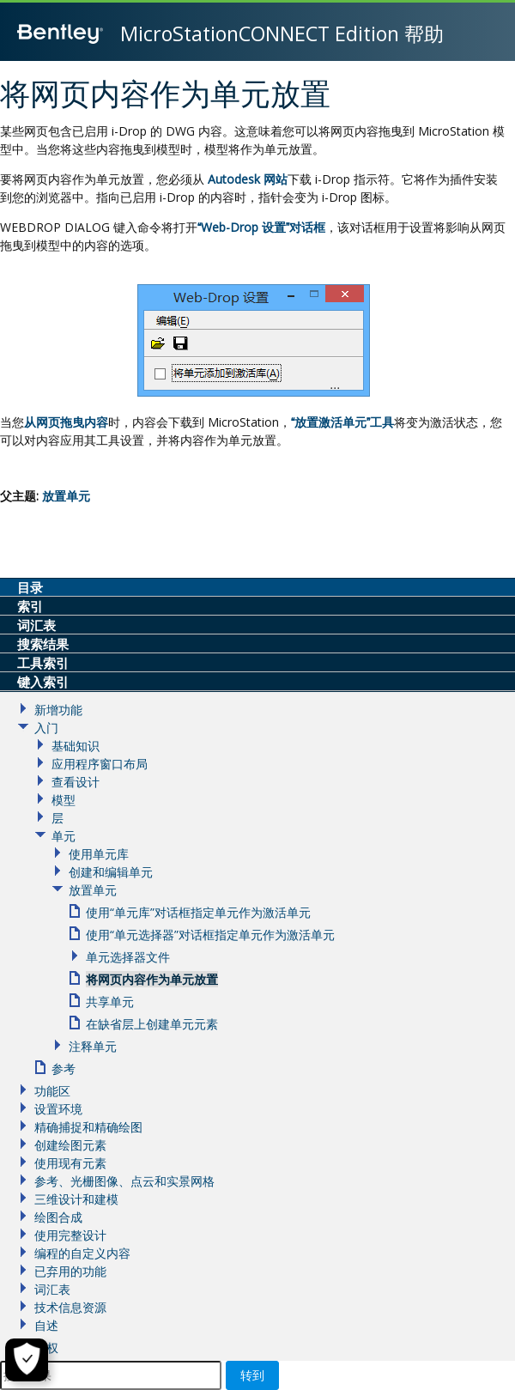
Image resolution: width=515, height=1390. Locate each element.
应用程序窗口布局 (100, 764)
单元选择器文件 (128, 957)
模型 (64, 800)
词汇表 (52, 1289)
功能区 (52, 1091)
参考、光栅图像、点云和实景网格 (124, 1181)
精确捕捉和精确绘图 (88, 1127)
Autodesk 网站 (248, 179)
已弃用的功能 (70, 1271)
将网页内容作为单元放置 (152, 979)
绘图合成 (58, 1217)
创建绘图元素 (70, 1145)
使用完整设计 (70, 1235)
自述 (46, 1325)
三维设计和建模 (76, 1199)
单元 (64, 836)
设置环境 (58, 1109)
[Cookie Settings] (26, 1359)
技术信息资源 (70, 1307)
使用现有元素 (70, 1163)
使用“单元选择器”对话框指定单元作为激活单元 (210, 934)
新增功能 (58, 709)
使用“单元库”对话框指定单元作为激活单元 (198, 912)
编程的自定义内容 (82, 1253)
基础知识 (76, 745)
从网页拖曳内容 (66, 422)
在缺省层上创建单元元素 (152, 1024)
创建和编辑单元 (111, 872)
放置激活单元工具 (342, 422)
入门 (46, 727)
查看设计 (76, 782)
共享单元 (110, 1001)
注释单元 (93, 1046)
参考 (64, 1068)
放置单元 (66, 496)
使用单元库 (99, 854)
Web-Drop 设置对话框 (261, 227)
